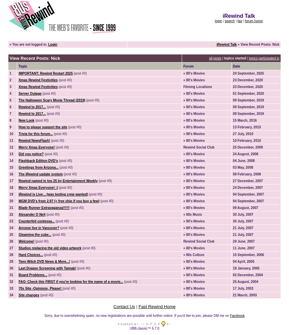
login (218, 21)
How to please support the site (42, 127)
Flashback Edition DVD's (38, 161)
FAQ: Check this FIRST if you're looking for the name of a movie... (70, 282)
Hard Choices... (30, 255)
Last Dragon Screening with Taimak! (47, 268)
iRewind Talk (227, 44)
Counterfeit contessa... (36, 221)
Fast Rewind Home (157, 306)
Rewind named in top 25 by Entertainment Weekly (58, 181)
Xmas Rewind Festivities (38, 80)
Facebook (237, 316)
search (230, 21)
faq (239, 21)
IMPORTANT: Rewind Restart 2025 (45, 73)
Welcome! (26, 241)
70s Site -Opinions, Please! (40, 288)
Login (52, 44)
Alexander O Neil (31, 214)
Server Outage (29, 93)
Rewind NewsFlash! (34, 140)
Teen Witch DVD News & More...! (44, 261)
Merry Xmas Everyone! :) (38, 188)
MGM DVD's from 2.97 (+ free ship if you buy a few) (58, 201)
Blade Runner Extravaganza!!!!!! (43, 208)
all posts (215, 58)
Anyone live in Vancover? (38, 228)
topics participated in (264, 58)
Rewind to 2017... (32, 107)
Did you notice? (31, 154)
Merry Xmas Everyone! (36, 147)
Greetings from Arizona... (38, 167)
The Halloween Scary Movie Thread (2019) (51, 100)
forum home (254, 21)
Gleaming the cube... (34, 235)
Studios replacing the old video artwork (49, 248)
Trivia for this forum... (35, 134)
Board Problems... (32, 275)
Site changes (28, 295)
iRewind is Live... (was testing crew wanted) (53, 194)
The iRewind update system (40, 174)
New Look (26, 120)
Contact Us (124, 306)
